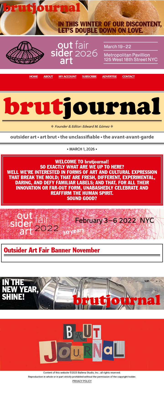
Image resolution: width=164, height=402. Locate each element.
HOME (33, 76)
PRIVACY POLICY (81, 381)
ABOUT (48, 76)
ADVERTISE (109, 76)
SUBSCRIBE (89, 76)
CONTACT (128, 76)
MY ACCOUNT (67, 76)
